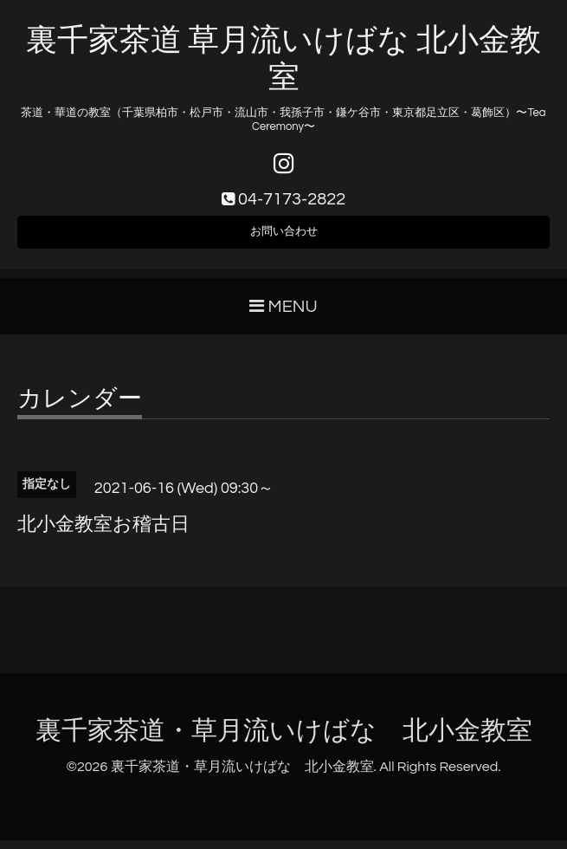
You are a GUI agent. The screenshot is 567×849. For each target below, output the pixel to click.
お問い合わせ (283, 238)
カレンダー (79, 409)
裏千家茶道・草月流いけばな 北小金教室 (283, 740)
